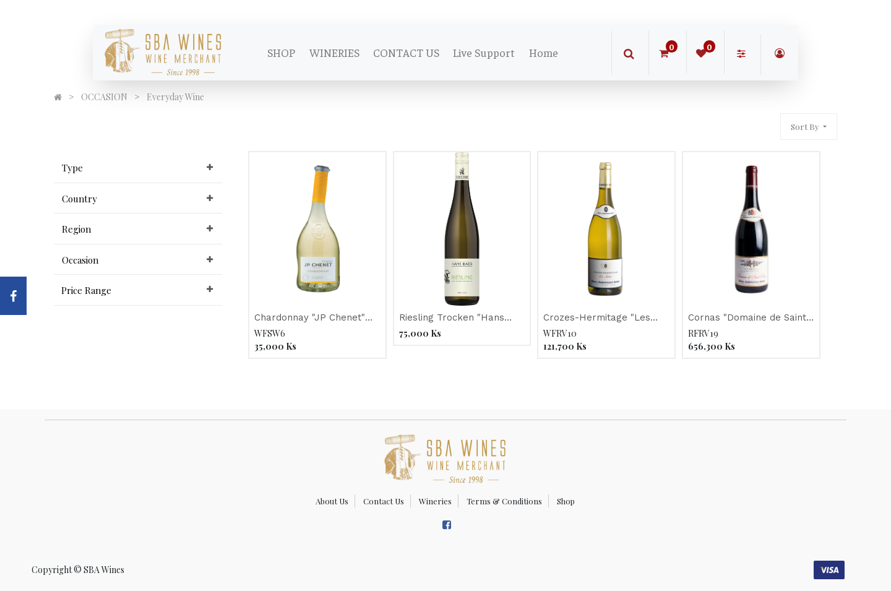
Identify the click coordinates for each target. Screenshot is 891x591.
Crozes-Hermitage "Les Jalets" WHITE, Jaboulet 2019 (599, 318)
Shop (566, 501)
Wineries (435, 501)
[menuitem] (281, 53)
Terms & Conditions (504, 501)
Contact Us (383, 501)
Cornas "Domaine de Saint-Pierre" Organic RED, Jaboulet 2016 (749, 318)
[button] (808, 126)
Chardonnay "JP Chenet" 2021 (309, 318)
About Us (332, 501)
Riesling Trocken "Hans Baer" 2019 (451, 318)
